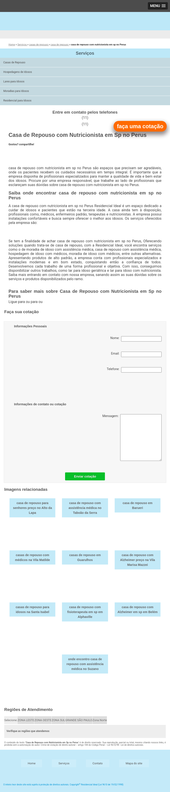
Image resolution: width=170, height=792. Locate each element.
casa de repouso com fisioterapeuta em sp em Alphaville (85, 612)
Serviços (85, 53)
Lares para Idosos (14, 81)
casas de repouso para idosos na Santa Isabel (32, 609)
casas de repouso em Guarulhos (85, 557)
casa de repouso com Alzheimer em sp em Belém (138, 609)
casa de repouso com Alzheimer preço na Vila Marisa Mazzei (137, 560)
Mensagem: (131, 437)
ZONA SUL (58, 720)
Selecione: (10, 720)
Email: (136, 354)
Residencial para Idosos (17, 100)
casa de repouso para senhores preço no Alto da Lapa (32, 507)
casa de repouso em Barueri (138, 505)
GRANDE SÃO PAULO (78, 720)
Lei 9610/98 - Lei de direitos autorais (125, 745)
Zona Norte (100, 720)
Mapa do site (134, 763)
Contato (98, 763)
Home (31, 763)
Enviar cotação (85, 476)
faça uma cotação (140, 126)
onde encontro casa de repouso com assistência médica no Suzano (84, 664)
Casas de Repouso (14, 62)
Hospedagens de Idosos (18, 72)
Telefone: (134, 370)
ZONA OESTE (42, 720)
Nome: (136, 339)
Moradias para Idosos (16, 91)
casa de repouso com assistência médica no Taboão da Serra (85, 507)
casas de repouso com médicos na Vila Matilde (32, 557)
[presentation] (42, 388)
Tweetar (14, 152)
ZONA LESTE (25, 720)
